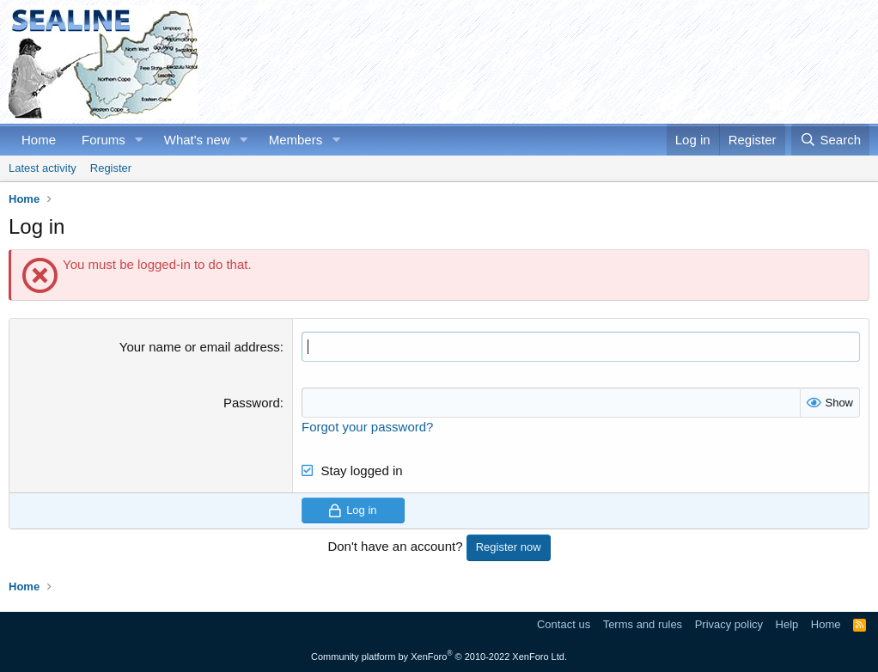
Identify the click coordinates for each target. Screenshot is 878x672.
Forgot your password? (367, 426)
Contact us (563, 624)
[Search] (830, 140)
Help (787, 624)
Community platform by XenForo (439, 656)
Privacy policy (729, 624)
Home (38, 139)
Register (110, 168)
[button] (139, 140)
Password (251, 402)
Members (296, 139)
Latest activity (42, 168)
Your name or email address (199, 346)
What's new (197, 139)
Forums (103, 139)
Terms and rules (642, 624)
